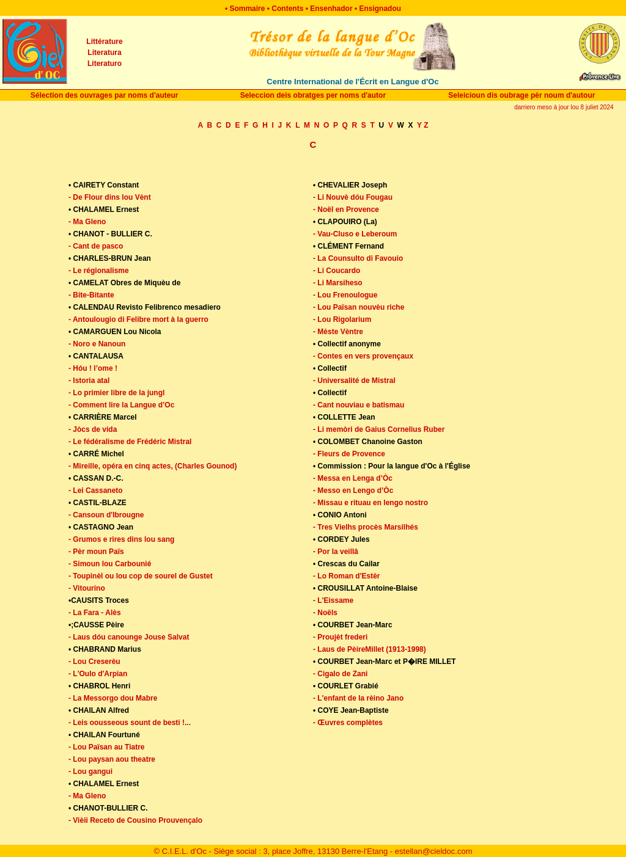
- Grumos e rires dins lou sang (121, 539)
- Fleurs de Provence (349, 454)
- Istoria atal (88, 380)
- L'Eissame (333, 600)
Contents (287, 8)
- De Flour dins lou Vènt (109, 197)
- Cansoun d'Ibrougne (106, 515)
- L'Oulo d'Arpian (97, 673)
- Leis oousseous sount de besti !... (129, 722)
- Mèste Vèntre (338, 331)
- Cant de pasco (95, 246)
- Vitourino (86, 588)
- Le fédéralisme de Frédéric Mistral (129, 441)
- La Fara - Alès (94, 612)
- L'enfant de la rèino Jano (358, 698)
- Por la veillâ (335, 551)
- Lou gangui (90, 771)
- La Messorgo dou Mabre (112, 698)
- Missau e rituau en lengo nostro (370, 502)
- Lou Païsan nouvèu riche (358, 307)
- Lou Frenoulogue (345, 295)
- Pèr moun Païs (96, 551)
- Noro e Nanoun (96, 344)
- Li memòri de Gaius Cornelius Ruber (378, 429)
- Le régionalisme (98, 270)
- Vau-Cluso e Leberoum (355, 234)
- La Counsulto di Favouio (358, 258)
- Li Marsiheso (338, 283)
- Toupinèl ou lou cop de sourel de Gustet (140, 576)
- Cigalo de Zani (340, 673)
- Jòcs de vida (92, 429)
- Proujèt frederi (340, 637)
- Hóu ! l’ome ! (92, 368)
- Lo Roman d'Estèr (346, 576)
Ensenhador (331, 8)
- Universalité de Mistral (354, 380)
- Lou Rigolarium (342, 319)
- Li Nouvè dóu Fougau (352, 197)
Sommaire (247, 8)
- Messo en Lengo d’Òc (353, 490)
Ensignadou (380, 8)
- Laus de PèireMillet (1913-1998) (369, 649)
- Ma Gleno (87, 221)
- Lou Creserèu (94, 661)
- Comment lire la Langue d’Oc (121, 405)
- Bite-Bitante (91, 295)
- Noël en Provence (346, 209)
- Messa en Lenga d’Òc (352, 478)
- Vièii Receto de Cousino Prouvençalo (135, 820)
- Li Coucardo (336, 270)
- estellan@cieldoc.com (431, 851)
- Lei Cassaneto (95, 490)
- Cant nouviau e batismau (358, 405)
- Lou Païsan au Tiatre (106, 747)
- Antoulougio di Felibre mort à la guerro (138, 319)
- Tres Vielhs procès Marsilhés (365, 527)
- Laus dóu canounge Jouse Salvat (128, 637)
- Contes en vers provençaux (363, 356)
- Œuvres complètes (348, 722)
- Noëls (325, 612)
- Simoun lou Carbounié (109, 564)
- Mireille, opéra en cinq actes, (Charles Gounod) (152, 466)
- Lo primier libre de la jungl (116, 392)
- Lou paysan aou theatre (111, 759)
